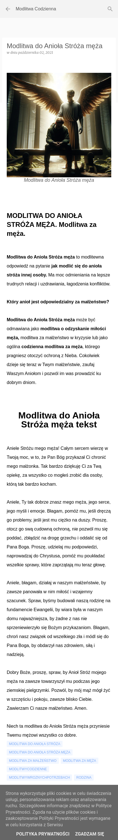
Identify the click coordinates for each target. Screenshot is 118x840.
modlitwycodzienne (28, 769)
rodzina (83, 777)
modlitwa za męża (79, 761)
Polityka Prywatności (43, 834)
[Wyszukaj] (110, 9)
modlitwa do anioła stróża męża (39, 752)
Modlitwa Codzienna (36, 8)
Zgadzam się (89, 834)
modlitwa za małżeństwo (33, 761)
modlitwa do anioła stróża (34, 744)
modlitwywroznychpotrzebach (39, 777)
